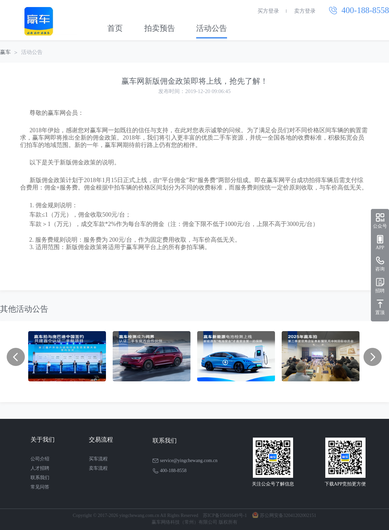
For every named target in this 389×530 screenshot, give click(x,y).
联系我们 (40, 477)
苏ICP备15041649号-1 (225, 515)
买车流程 (98, 458)
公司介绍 (40, 458)
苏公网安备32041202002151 (288, 515)
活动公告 (211, 28)
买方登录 (268, 11)
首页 (115, 28)
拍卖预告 (159, 28)
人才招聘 (40, 468)
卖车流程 (98, 468)
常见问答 (40, 486)
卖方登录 (305, 11)
